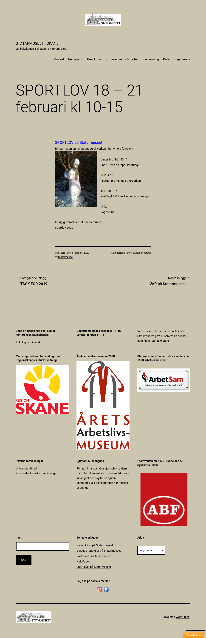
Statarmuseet (65, 257)
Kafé (166, 59)
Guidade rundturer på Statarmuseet (98, 550)
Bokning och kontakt (29, 342)
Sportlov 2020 (64, 227)
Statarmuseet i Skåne (37, 43)
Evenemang (151, 59)
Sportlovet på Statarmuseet (93, 566)
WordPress (182, 616)
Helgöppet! (83, 561)
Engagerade (182, 59)
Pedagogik (75, 59)
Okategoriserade (142, 252)
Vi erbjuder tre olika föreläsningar (36, 473)
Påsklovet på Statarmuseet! (93, 556)
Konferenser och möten (122, 59)
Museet (59, 59)
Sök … (19, 538)
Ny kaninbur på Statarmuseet (94, 545)
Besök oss (94, 59)
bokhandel (162, 340)
